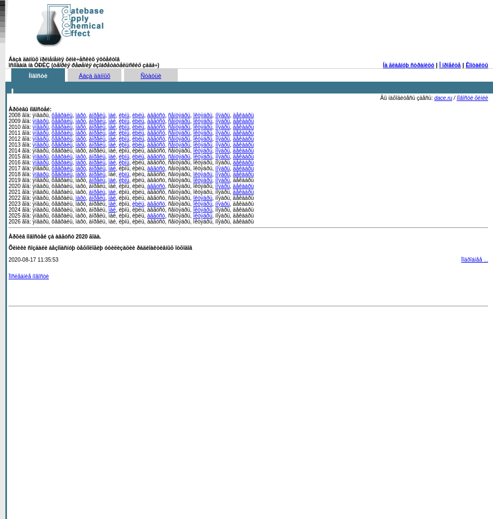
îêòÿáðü (203, 115)
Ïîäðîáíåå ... (474, 260)
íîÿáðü (222, 115)
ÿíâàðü (40, 121)
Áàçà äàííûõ (95, 76)
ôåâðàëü (62, 115)
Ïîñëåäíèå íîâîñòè (29, 276)
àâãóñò (156, 115)
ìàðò (81, 115)
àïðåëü (97, 115)
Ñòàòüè (151, 76)
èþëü (138, 115)
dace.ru (443, 98)
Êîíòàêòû (477, 65)
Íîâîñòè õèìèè (472, 98)
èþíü (124, 115)
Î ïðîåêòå (450, 65)
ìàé (112, 115)
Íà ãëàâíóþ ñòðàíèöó (408, 65)
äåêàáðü (243, 115)
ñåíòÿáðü (179, 115)
